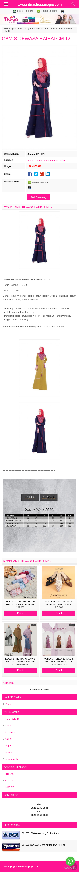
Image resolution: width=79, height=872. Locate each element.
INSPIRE (9, 787)
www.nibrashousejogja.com (40, 5)
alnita (8, 725)
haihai (45, 28)
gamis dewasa (18, 28)
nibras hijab (11, 759)
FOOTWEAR (12, 718)
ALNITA (9, 780)
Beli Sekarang (38, 197)
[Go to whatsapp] (70, 861)
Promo (8, 704)
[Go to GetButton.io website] (70, 868)
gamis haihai (34, 28)
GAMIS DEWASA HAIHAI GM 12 (36, 38)
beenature (10, 732)
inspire (8, 745)
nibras (8, 752)
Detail (20, 613)
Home (7, 28)
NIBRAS (9, 773)
